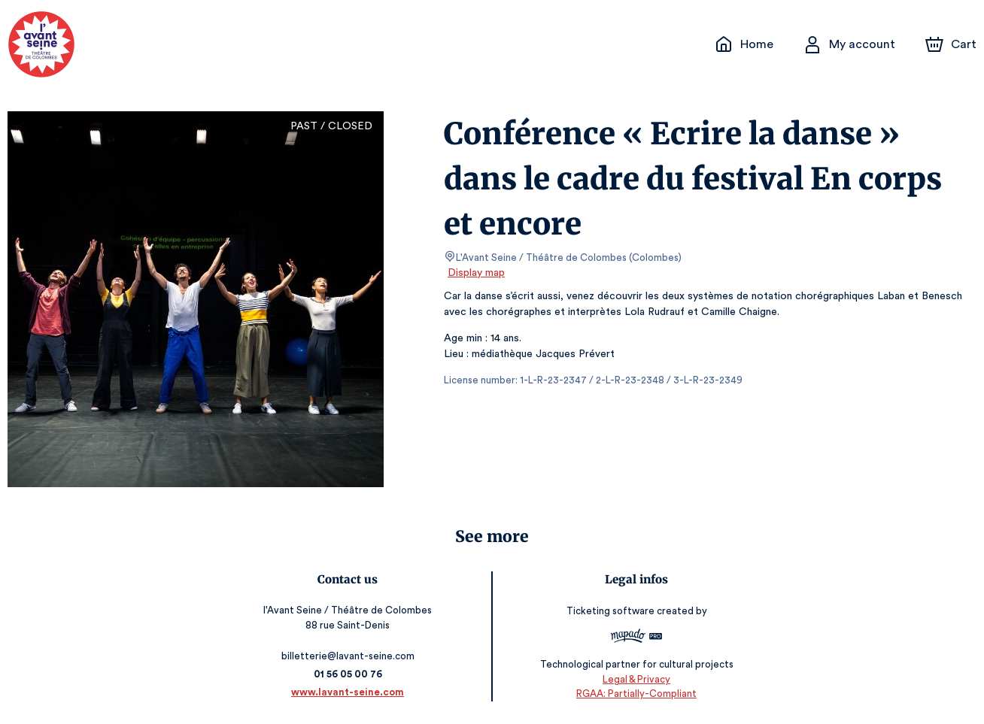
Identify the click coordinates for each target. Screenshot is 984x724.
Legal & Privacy (634, 679)
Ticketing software (609, 611)
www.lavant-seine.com (350, 692)
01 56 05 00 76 (350, 674)
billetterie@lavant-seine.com (350, 656)
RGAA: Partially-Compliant (633, 694)
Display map (477, 273)
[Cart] (952, 44)
